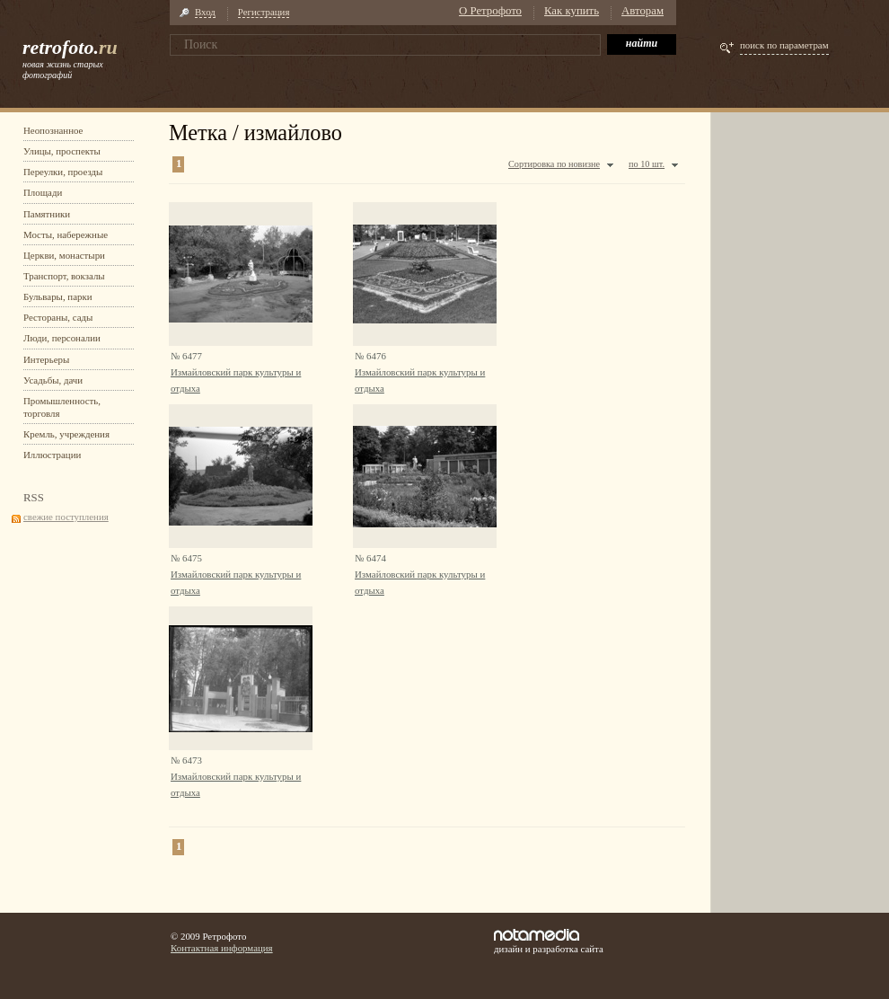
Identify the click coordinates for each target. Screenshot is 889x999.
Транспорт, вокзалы (64, 275)
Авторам (642, 10)
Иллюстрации (52, 454)
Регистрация (264, 11)
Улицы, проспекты (62, 151)
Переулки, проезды (62, 171)
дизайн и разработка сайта (548, 941)
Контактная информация (222, 947)
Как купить (571, 10)
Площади (42, 192)
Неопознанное (53, 130)
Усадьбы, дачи (53, 380)
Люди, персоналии (62, 337)
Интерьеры (46, 359)
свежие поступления (66, 516)
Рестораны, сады (57, 317)
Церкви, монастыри (64, 255)
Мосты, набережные (65, 234)
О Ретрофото (490, 10)
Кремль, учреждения (66, 434)
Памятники (46, 213)
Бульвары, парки (57, 296)
